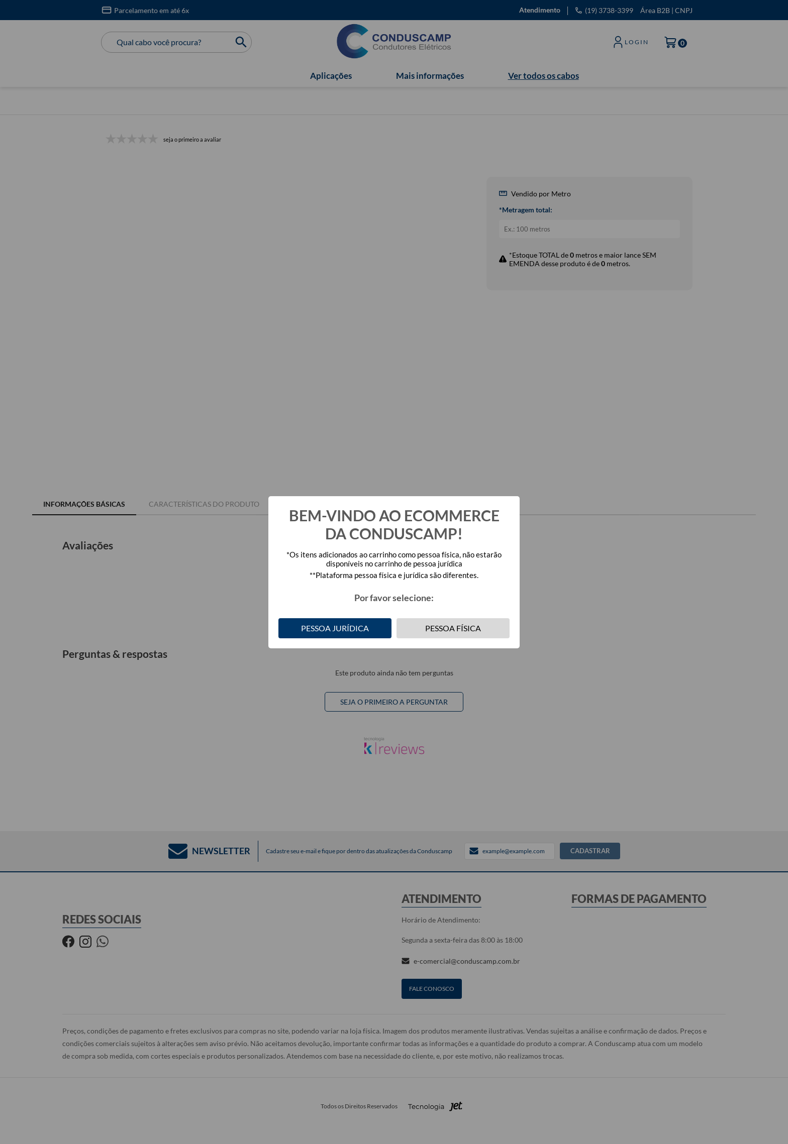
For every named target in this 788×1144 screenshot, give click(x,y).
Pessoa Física (453, 628)
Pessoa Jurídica (335, 628)
